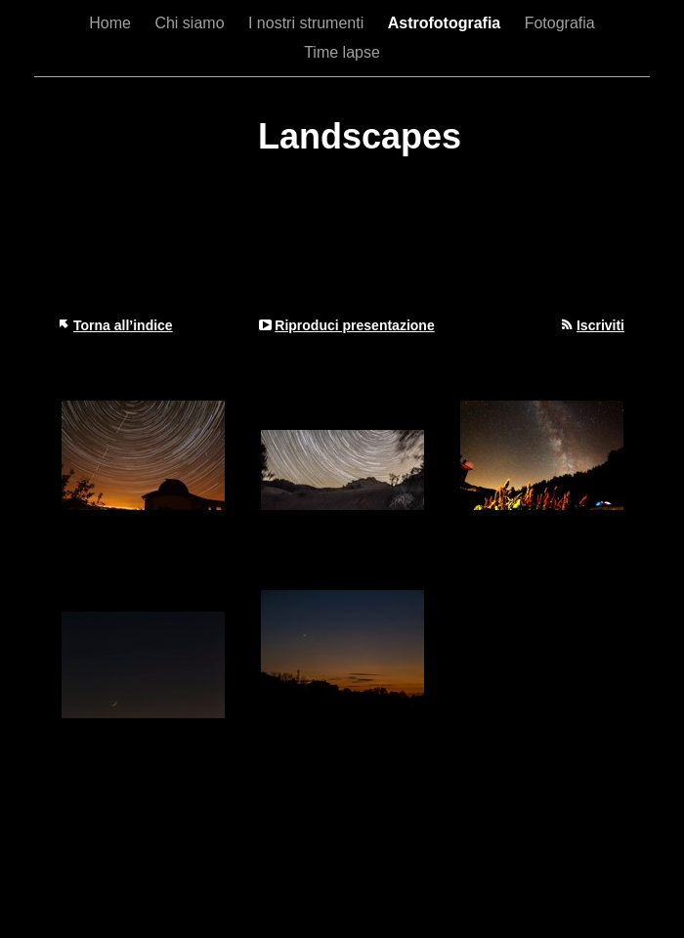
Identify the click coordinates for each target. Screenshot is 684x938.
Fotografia (560, 23)
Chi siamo (191, 23)
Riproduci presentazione (354, 325)
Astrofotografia (446, 23)
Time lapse (342, 52)
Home (112, 23)
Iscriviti (600, 325)
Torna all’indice (123, 325)
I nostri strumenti (308, 23)
